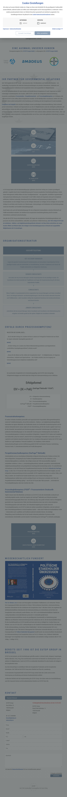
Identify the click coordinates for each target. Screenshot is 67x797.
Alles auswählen (42, 33)
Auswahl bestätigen (24, 33)
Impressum (6, 29)
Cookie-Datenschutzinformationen (41, 14)
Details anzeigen (56, 29)
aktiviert (25, 23)
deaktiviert (43, 23)
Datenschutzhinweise (15, 29)
